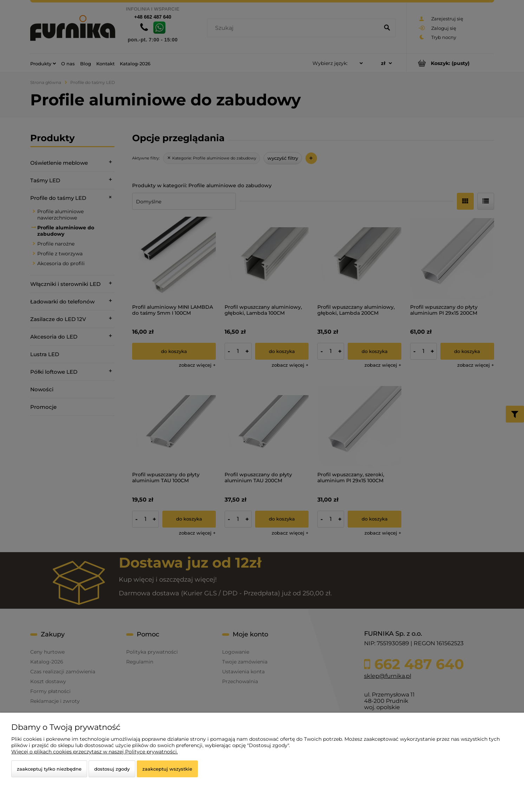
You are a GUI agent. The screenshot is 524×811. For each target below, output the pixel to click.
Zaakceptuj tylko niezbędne (49, 769)
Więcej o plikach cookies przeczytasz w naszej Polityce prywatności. (94, 751)
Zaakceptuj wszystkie (167, 769)
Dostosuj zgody (112, 769)
